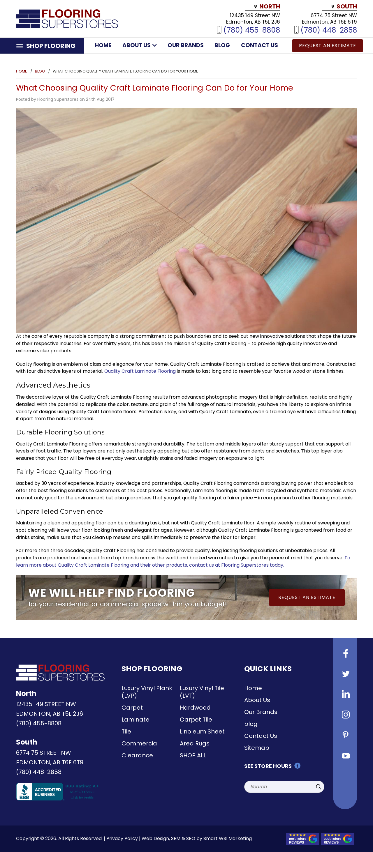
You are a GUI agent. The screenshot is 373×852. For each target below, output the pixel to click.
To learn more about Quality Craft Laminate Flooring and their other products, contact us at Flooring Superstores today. (183, 561)
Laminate (135, 719)
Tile (126, 731)
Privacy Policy (122, 838)
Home (103, 45)
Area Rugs (195, 743)
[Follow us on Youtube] (345, 756)
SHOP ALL (193, 755)
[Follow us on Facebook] (345, 654)
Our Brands (186, 45)
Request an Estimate (327, 45)
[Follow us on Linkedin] (345, 695)
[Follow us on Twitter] (345, 674)
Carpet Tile (196, 719)
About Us (139, 45)
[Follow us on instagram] (345, 715)
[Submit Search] (318, 787)
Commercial (140, 743)
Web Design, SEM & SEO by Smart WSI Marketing (197, 838)
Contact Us (259, 45)
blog (222, 45)
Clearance (137, 755)
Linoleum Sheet (202, 731)
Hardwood (195, 707)
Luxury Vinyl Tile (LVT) (202, 692)
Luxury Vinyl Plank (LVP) (147, 692)
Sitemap (256, 748)
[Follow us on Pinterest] (345, 736)
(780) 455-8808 (251, 30)
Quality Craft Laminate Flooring (140, 371)
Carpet (132, 707)
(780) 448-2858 (328, 30)
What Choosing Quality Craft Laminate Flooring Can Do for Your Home (154, 87)
